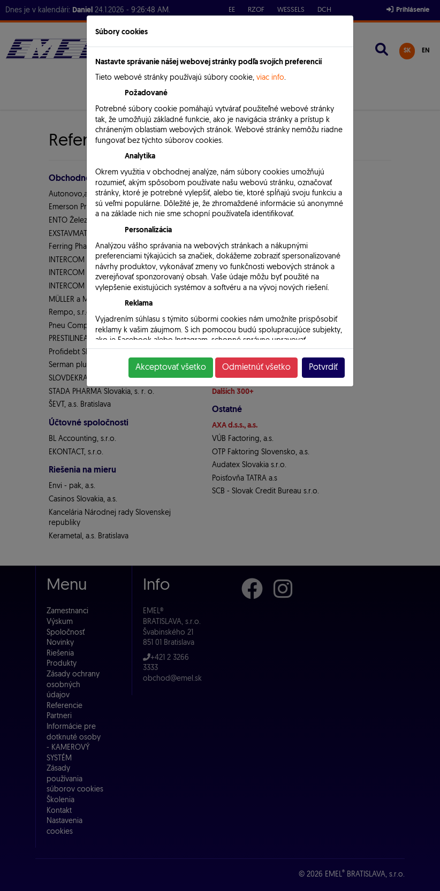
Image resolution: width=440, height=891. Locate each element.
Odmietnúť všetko (256, 367)
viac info (270, 78)
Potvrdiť (323, 367)
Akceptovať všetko (170, 367)
